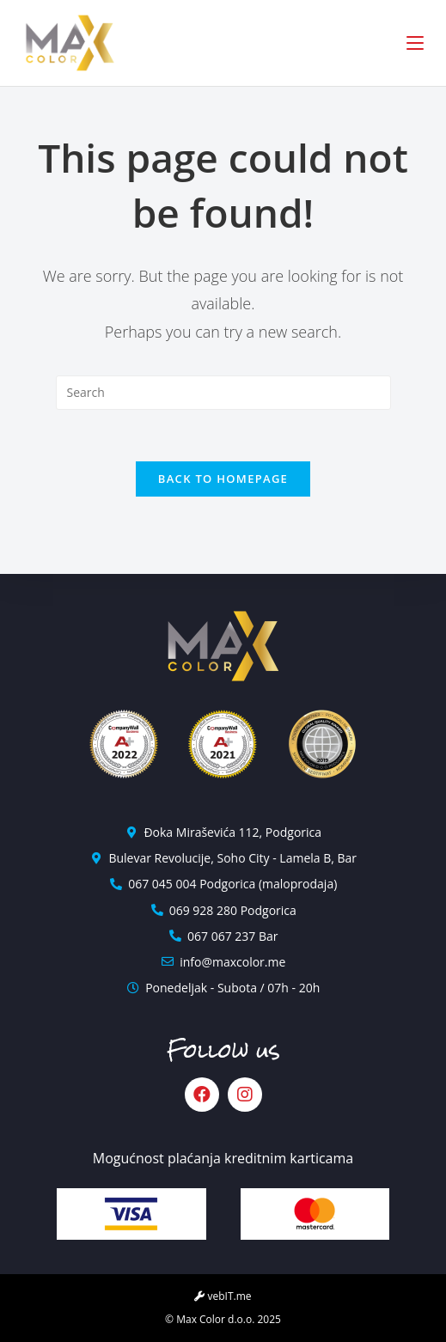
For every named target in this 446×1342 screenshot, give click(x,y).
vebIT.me (222, 1296)
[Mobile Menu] (415, 43)
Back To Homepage (223, 478)
